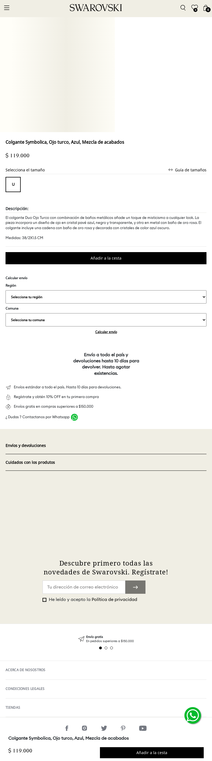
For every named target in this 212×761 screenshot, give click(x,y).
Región (106, 293)
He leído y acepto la (92, 599)
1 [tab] (100, 648)
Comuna (106, 316)
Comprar (106, 258)
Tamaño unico (13, 184)
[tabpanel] (106, 639)
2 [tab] (106, 648)
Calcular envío (106, 331)
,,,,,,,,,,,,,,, (106, 297)
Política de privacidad (114, 599)
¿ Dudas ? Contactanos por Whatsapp (38, 417)
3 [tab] (111, 648)
